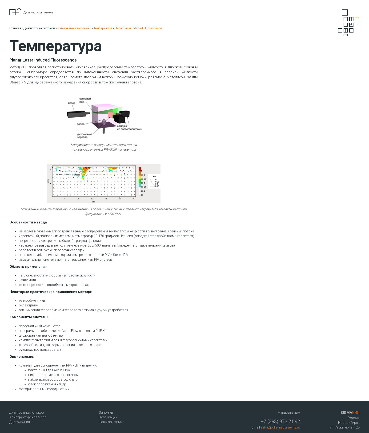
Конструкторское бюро (28, 417)
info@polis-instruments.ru (280, 427)
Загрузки (106, 412)
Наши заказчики (111, 422)
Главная (15, 28)
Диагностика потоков (39, 28)
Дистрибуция (19, 422)
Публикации (108, 417)
